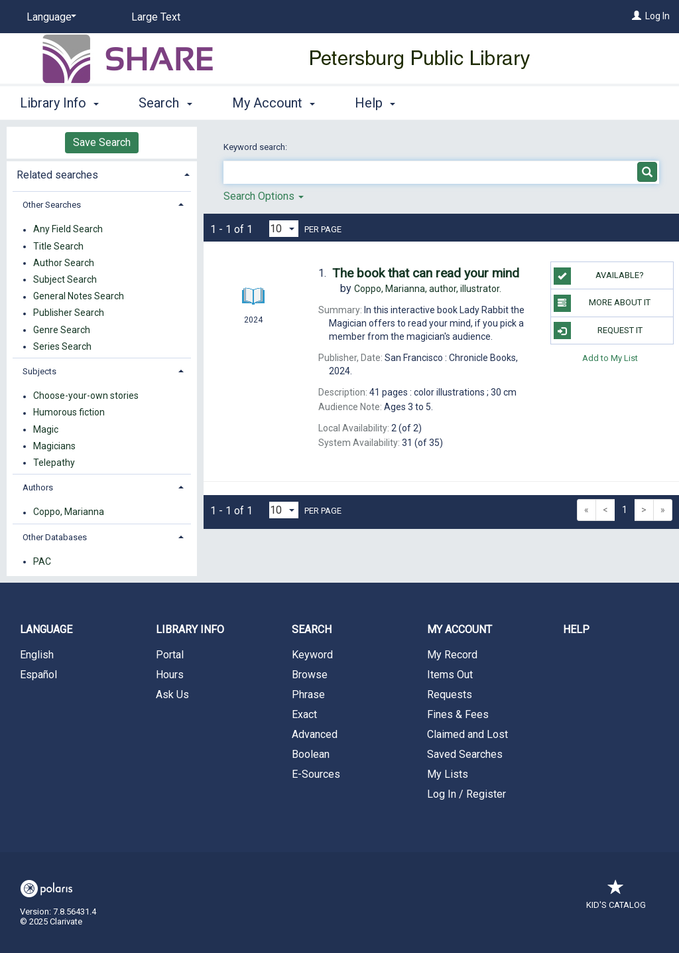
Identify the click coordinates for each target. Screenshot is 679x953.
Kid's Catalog (616, 898)
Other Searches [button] (52, 205)
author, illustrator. (427, 288)
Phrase (308, 694)
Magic (45, 429)
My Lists (447, 774)
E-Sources (316, 774)
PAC (42, 561)
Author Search (63, 262)
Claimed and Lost (467, 734)
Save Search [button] (102, 142)
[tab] (102, 173)
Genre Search (61, 330)
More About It (602, 303)
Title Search (58, 246)
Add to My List (610, 358)
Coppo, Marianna (68, 512)
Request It (598, 330)
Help (576, 629)
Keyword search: (256, 147)
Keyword (312, 654)
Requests (449, 694)
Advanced (315, 734)
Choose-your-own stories (86, 396)
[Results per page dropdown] (283, 228)
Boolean (311, 754)
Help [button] (375, 103)
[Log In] (636, 16)
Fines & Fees (458, 714)
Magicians (54, 446)
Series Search (62, 346)
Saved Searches (465, 754)
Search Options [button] (263, 196)
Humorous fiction (69, 412)
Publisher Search (68, 313)
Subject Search (65, 279)
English (37, 654)
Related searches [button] (57, 175)
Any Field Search (68, 229)
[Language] (49, 17)
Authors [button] (38, 487)
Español (38, 674)
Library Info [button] (59, 103)
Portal (170, 654)
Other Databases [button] (55, 537)
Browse (310, 674)
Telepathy (54, 462)
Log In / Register (466, 794)
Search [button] (165, 103)
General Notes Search (78, 296)
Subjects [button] (39, 371)
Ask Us (172, 694)
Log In (657, 16)
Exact (304, 714)
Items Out (450, 674)
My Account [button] (273, 103)
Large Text (155, 17)
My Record (452, 654)
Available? (599, 276)
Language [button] (46, 629)
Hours (170, 674)
